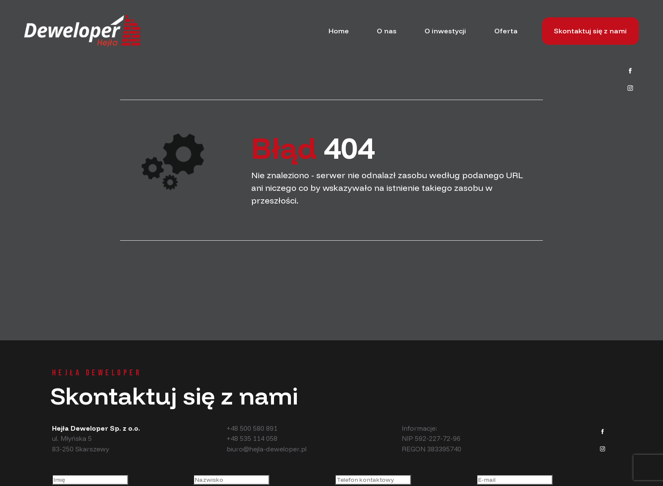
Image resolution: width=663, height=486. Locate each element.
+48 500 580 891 (252, 428)
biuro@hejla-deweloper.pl (267, 449)
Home (339, 31)
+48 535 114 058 (252, 438)
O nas (387, 31)
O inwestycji (445, 31)
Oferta (506, 31)
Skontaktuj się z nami (590, 31)
